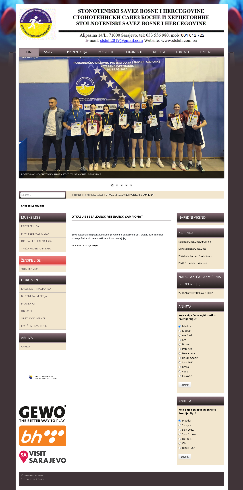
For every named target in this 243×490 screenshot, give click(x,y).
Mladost (187, 326)
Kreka (185, 367)
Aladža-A (187, 335)
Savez (48, 52)
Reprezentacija (75, 52)
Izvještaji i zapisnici (34, 326)
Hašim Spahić (190, 358)
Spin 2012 (188, 362)
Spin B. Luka (189, 434)
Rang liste (106, 52)
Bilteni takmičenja (34, 296)
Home (29, 52)
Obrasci (26, 311)
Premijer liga (30, 226)
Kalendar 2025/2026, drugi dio (194, 241)
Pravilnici (28, 303)
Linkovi (205, 52)
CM (184, 339)
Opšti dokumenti (33, 318)
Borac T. (187, 438)
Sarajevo (187, 425)
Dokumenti (133, 52)
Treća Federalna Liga (36, 248)
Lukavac (187, 376)
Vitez (185, 371)
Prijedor (186, 420)
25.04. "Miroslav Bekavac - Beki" (195, 293)
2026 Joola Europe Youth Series (195, 256)
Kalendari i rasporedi (36, 288)
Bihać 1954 (188, 447)
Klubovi (159, 52)
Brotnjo (186, 344)
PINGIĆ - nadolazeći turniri (192, 263)
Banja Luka (188, 353)
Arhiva (25, 346)
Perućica (187, 349)
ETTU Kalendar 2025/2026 (192, 248)
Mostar (186, 330)
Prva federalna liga (35, 233)
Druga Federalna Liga (36, 241)
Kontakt (182, 52)
